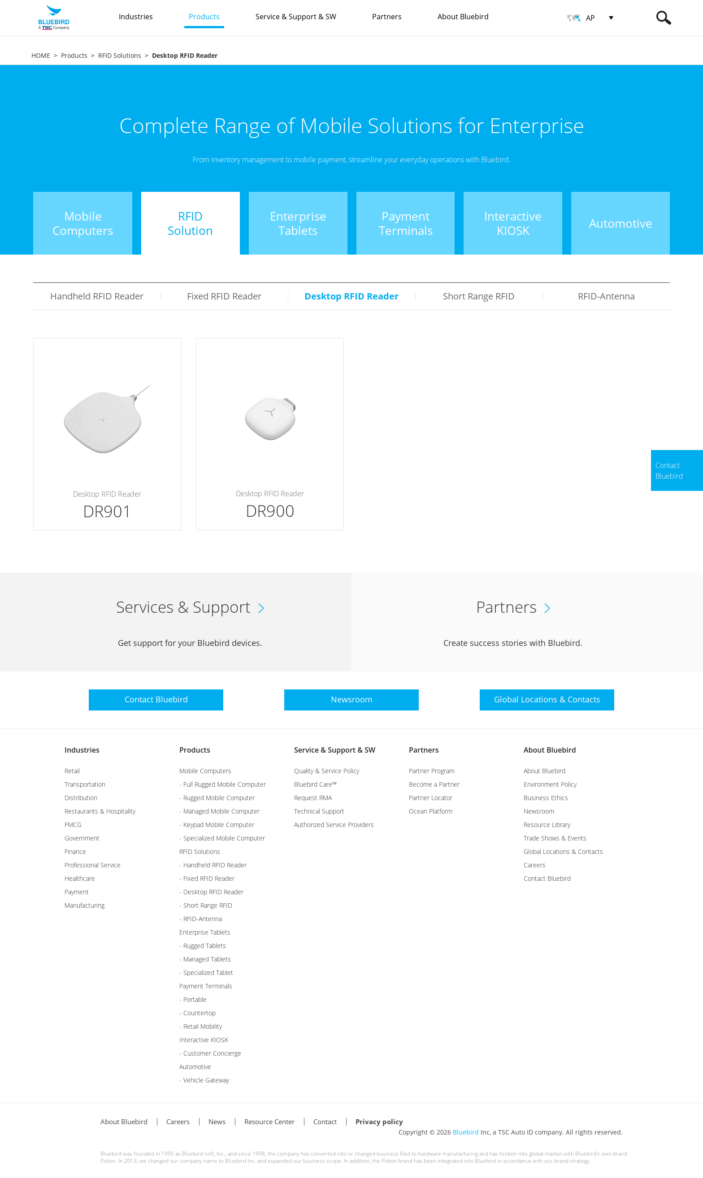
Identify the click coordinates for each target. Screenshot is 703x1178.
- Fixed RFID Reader (206, 878)
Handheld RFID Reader (96, 296)
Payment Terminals (205, 986)
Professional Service (93, 865)
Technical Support (319, 811)
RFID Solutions (119, 55)
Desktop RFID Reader (351, 296)
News (217, 1121)
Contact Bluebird (547, 878)
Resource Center (269, 1121)
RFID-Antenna (606, 296)
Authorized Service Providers (334, 824)
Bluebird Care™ (315, 784)
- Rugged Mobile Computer (217, 797)
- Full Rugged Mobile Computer (222, 784)
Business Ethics (546, 797)
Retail (72, 771)
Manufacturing (84, 905)
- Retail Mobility (200, 1026)
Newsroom (539, 811)
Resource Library (547, 824)
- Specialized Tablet (206, 972)
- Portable (193, 999)
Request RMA (313, 797)
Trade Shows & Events (555, 838)
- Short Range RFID (205, 905)
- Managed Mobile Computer (219, 811)
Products (74, 55)
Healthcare (80, 878)
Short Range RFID (479, 296)
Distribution (81, 797)
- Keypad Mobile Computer (216, 824)
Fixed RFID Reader (224, 296)
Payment (77, 892)
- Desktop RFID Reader (211, 892)
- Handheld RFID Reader (213, 865)
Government (82, 838)
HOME (40, 55)
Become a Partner (434, 784)
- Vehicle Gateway (204, 1080)
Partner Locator (430, 797)
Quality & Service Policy (326, 771)
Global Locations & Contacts (563, 851)
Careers (535, 865)
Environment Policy (550, 784)
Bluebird (466, 1132)
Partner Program (432, 771)
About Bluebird (550, 750)
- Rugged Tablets (202, 945)
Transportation (85, 784)
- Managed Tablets (205, 959)
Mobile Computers (205, 771)
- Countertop (197, 1013)
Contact (325, 1121)
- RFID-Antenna (200, 918)
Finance (75, 851)
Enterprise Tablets (204, 932)
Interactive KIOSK (203, 1039)
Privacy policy (379, 1121)
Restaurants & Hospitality (100, 811)
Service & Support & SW (334, 750)
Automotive (195, 1066)
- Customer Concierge (210, 1053)
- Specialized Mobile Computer (222, 838)
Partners (423, 750)
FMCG (73, 824)
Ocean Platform (430, 811)
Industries (82, 750)
